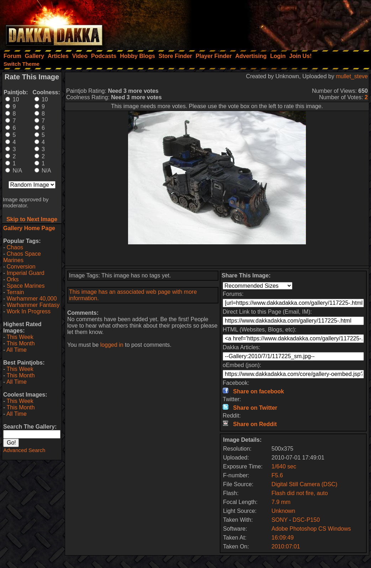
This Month (20, 343)
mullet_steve (352, 76)
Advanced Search (24, 450)
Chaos (15, 247)
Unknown (283, 511)
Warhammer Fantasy (33, 305)
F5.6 (277, 475)
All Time (16, 350)
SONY (279, 520)
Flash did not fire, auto (299, 493)
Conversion (21, 267)
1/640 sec (283, 466)
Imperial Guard (25, 273)
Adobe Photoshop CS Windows (311, 529)
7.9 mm (280, 502)
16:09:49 (282, 538)
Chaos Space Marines (22, 257)
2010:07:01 (285, 546)
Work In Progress (29, 311)
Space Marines (26, 286)
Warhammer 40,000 (32, 299)
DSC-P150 (306, 520)
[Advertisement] (275, 23)
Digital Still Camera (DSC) (304, 484)
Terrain (15, 292)
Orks (13, 279)
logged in (111, 345)
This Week (19, 337)
